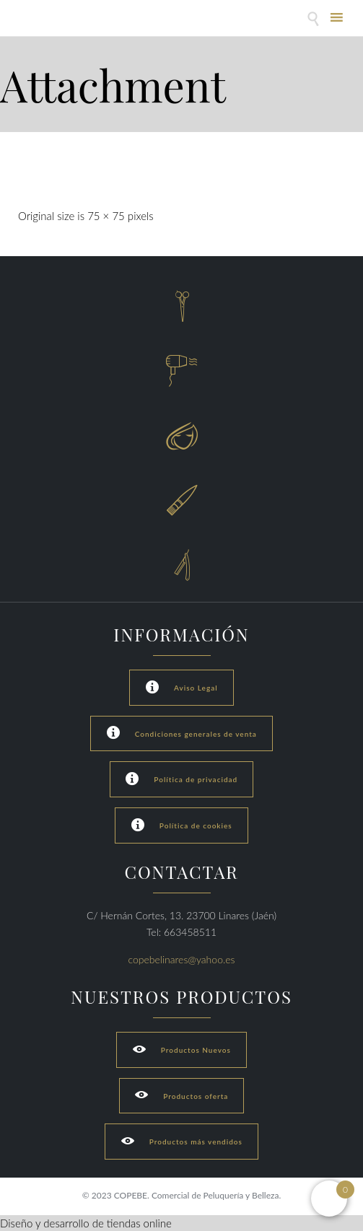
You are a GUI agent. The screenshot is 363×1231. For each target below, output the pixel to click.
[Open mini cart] (329, 1198)
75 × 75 (106, 215)
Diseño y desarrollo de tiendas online (86, 1223)
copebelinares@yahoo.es (181, 959)
